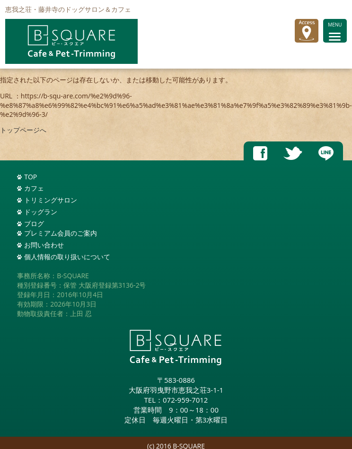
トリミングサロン (50, 199)
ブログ (34, 223)
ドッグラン (40, 211)
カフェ (34, 188)
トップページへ (23, 129)
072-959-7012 (185, 400)
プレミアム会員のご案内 (60, 233)
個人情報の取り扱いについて (67, 256)
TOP (30, 176)
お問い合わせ (44, 244)
